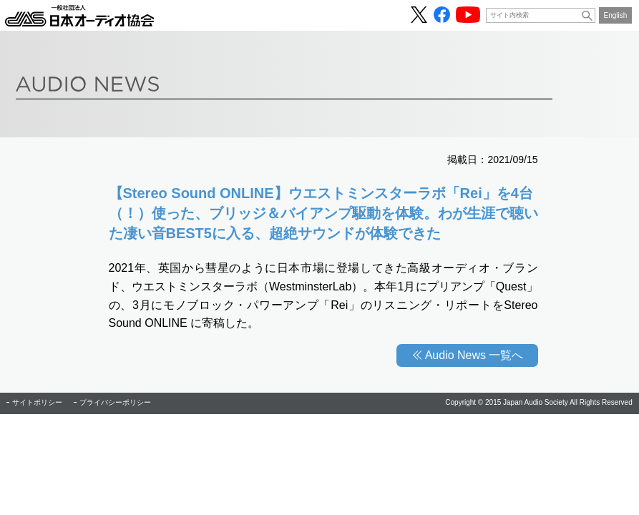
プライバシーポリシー (115, 402)
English (616, 15)
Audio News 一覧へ (474, 355)
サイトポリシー (37, 402)
